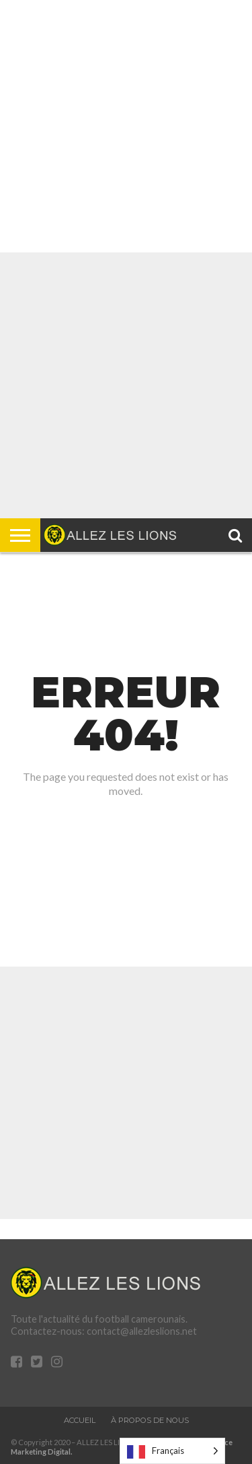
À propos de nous (150, 1420)
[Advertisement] (126, 126)
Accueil (79, 1420)
